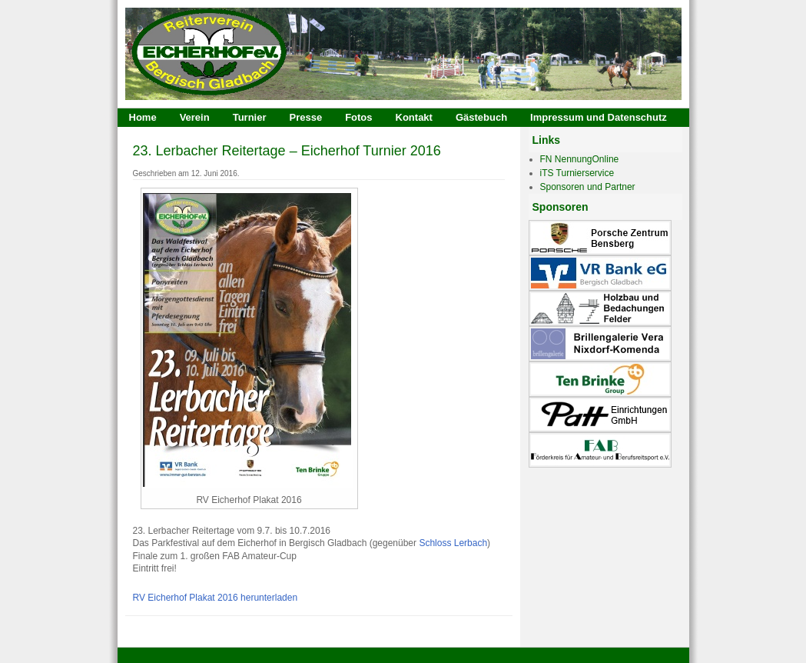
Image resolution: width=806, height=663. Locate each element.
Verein (195, 117)
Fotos (358, 117)
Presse (305, 117)
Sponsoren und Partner (587, 187)
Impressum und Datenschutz (598, 117)
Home (143, 117)
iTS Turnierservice (577, 173)
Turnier (250, 117)
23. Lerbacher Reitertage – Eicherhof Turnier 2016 (287, 150)
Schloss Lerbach (453, 543)
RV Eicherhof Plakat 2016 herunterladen (215, 597)
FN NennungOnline (579, 159)
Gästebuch (481, 117)
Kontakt (414, 117)
